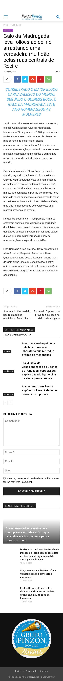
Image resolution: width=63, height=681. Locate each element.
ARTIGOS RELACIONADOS (19, 330)
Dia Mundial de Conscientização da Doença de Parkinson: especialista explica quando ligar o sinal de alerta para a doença (39, 370)
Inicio (5, 24)
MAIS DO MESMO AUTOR (18, 334)
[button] (58, 16)
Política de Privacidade (26, 671)
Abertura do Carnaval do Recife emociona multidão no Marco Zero (16, 315)
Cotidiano (16, 24)
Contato (44, 671)
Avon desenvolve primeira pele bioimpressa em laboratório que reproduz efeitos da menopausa (27, 532)
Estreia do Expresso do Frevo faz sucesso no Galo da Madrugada (47, 315)
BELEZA (7, 351)
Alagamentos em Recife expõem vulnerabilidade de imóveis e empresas (39, 390)
